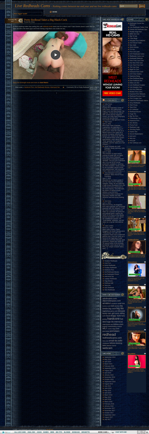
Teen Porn (133, 107)
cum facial (106, 316)
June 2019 (107, 388)
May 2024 (107, 359)
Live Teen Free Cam (136, 65)
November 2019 (109, 377)
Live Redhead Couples (137, 85)
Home (54, 12)
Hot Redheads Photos (111, 274)
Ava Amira (107, 201)
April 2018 (107, 399)
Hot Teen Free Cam (136, 63)
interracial (118, 322)
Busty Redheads (109, 265)
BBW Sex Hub (134, 34)
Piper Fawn (108, 122)
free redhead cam (135, 143)
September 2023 (109, 368)
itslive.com (118, 324)
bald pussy (115, 306)
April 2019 (107, 393)
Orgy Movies (108, 281)
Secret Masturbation (136, 134)
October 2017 (108, 413)
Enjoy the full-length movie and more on (30, 82)
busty (104, 313)
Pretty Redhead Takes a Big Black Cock (45, 19)
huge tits (110, 322)
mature (119, 326)
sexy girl (132, 140)
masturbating (112, 326)
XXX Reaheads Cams (137, 54)
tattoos (112, 343)
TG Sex (132, 49)
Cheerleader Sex (135, 118)
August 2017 (108, 417)
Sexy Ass (107, 285)
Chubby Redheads (110, 267)
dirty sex (132, 138)
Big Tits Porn (134, 116)
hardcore (113, 318)
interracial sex (107, 324)
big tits (120, 308)
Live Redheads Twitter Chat (139, 27)
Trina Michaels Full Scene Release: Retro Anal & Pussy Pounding (114, 174)
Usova (114, 345)
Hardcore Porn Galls (136, 72)
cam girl (111, 313)
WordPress (49, 429)
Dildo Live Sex (134, 83)
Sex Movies (133, 123)
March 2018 (108, 402)
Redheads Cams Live (137, 56)
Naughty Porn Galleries (137, 40)
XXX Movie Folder (136, 43)
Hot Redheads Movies (42, 87)
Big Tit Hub (133, 36)
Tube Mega (133, 38)
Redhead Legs (134, 127)
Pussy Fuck (133, 125)
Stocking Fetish (135, 129)
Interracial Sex (55, 87)
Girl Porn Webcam (136, 89)
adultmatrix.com (109, 298)
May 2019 (107, 390)
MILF (104, 328)
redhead (109, 334)
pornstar (105, 331)
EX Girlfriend (134, 109)
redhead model (48, 26)
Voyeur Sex (133, 132)
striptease (105, 343)
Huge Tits (133, 114)
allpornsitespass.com (111, 301)
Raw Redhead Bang (136, 78)
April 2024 (107, 362)
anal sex (121, 303)
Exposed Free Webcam (137, 94)
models (110, 328)
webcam (107, 348)
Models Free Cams (136, 92)
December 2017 (109, 408)
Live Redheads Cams (32, 5)
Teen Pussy (133, 105)
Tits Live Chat (134, 67)
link (146, 395)
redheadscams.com (112, 338)
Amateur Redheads (110, 261)
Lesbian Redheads (110, 279)
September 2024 (109, 357)
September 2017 (109, 415)
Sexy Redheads (135, 103)
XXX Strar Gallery (136, 74)
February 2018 (109, 404)
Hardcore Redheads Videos (139, 100)
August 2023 (108, 370)
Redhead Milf (108, 283)
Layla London (108, 226)
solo (120, 340)
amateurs (114, 303)
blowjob (121, 311)
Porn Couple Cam (136, 98)
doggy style (116, 316)
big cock (112, 308)
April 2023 (107, 373)
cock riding (120, 313)
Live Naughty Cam (136, 87)
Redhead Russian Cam (137, 96)
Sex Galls (133, 45)
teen (104, 345)
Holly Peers (108, 104)
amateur (106, 303)
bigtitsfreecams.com (110, 311)
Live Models (110, 100)
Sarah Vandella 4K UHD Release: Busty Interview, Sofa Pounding (114, 148)
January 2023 (108, 375)
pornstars (114, 331)
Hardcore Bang (135, 76)
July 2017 (107, 419)
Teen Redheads (109, 290)
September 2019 (109, 382)
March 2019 (108, 395)
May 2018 (107, 397)
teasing (119, 343)
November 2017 (109, 410)
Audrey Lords (106, 306)
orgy (113, 329)
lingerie (104, 326)
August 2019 (108, 384)
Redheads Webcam (136, 58)
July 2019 (107, 386)
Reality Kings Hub (136, 32)
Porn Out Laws (135, 52)
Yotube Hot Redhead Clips (138, 29)
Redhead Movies (135, 112)
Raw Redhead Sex (136, 80)
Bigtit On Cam (134, 69)
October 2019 (108, 379)
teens (109, 345)
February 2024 (109, 366)
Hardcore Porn (29, 87)
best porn (133, 136)
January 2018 (108, 406)
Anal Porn (107, 263)
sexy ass (105, 341)
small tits (113, 340)
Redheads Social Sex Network (137, 24)
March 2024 (108, 364)
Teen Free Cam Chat (137, 60)
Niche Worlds (134, 47)
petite (117, 329)
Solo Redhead (109, 287)
